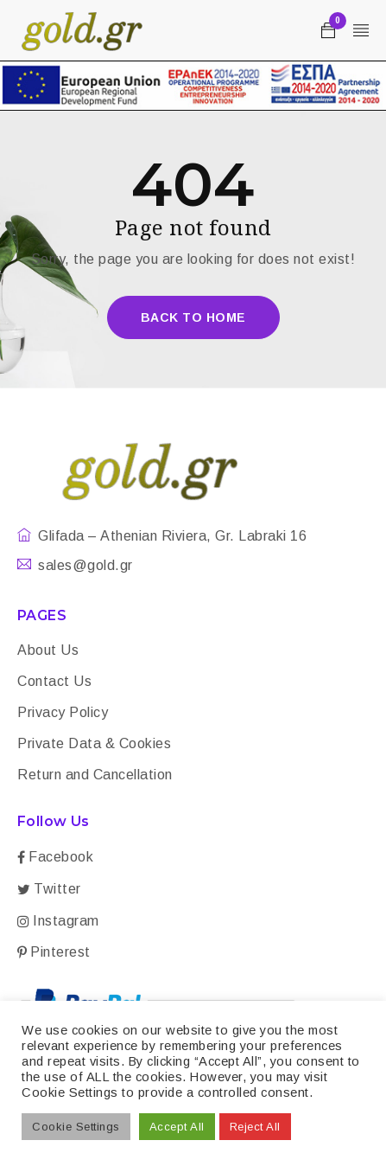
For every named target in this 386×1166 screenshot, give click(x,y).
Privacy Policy (62, 712)
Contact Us (54, 681)
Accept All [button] (177, 1126)
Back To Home (193, 317)
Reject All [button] (255, 1126)
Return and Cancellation (95, 774)
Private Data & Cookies (94, 743)
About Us (48, 650)
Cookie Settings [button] (76, 1126)
